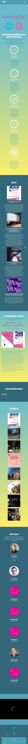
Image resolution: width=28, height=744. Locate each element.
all (2, 394)
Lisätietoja (10, 328)
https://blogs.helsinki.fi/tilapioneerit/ (8, 366)
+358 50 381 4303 (19, 734)
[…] (21, 211)
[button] (2, 246)
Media (17, 328)
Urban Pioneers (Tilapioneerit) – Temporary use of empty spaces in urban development (14, 294)
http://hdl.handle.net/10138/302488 (8, 369)
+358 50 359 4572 (11, 734)
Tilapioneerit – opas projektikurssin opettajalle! (14, 263)
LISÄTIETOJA (9, 26)
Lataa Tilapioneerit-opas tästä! (14, 201)
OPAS (19, 26)
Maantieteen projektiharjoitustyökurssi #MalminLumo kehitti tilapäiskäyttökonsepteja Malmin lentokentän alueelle (14, 230)
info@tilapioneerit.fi (14, 729)
